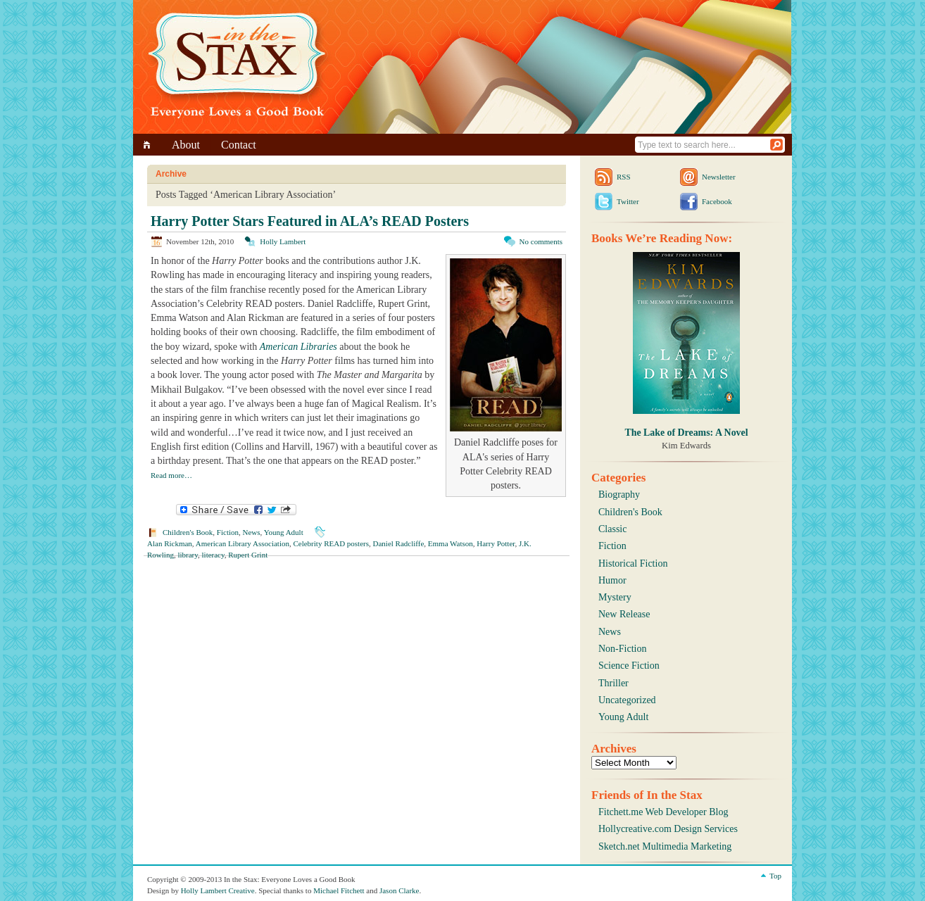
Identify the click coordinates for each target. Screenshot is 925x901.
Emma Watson (450, 543)
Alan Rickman (169, 543)
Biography (619, 494)
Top (775, 875)
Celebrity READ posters (331, 543)
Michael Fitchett (338, 890)
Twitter (628, 201)
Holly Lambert (283, 241)
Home (149, 145)
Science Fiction (629, 665)
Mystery (614, 597)
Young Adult (283, 532)
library (187, 554)
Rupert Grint (248, 554)
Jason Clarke (399, 890)
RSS (624, 176)
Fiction (228, 532)
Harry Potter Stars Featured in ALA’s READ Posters (310, 221)
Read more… (171, 475)
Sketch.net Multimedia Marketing (664, 846)
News (251, 532)
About (186, 145)
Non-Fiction (622, 648)
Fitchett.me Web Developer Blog (663, 812)
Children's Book (188, 532)
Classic (612, 529)
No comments (541, 241)
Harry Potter (496, 543)
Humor (612, 580)
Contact (238, 145)
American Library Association (242, 543)
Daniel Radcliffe (398, 543)
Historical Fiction (632, 563)
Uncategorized (627, 700)
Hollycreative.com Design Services (668, 829)
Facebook (717, 201)
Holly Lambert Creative (218, 890)
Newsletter (719, 176)
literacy (213, 554)
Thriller (613, 683)
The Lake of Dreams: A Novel (686, 432)
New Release (624, 614)
